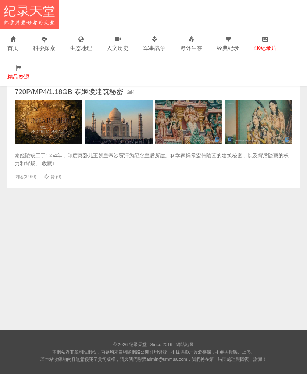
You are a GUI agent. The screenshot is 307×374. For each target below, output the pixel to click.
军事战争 (154, 44)
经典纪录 (228, 44)
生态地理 (81, 44)
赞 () (52, 176)
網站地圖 (185, 344)
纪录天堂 (29, 14)
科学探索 (44, 44)
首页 (12, 44)
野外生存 (191, 44)
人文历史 (118, 44)
